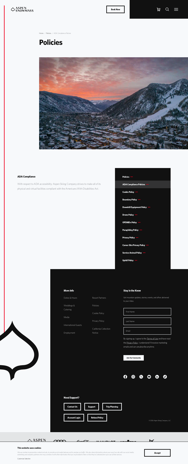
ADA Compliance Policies (133, 184)
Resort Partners (99, 297)
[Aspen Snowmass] (22, 9)
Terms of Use (152, 338)
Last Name (130, 321)
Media (66, 317)
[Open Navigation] (176, 9)
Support (91, 406)
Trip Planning (112, 406)
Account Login (73, 417)
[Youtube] (149, 377)
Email (128, 331)
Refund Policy (97, 417)
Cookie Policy (128, 192)
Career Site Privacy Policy (133, 245)
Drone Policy (128, 214)
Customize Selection (23, 459)
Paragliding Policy (130, 230)
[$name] (125, 377)
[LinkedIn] (157, 377)
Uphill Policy (127, 260)
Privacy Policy (128, 237)
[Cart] (158, 9)
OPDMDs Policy (129, 222)
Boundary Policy (129, 199)
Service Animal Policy (132, 252)
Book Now (115, 9)
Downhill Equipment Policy (134, 207)
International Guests (73, 325)
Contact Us (72, 406)
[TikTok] (165, 377)
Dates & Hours (70, 297)
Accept (157, 453)
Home (41, 33)
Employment (69, 332)
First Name (130, 312)
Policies (48, 33)
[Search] (167, 9)
